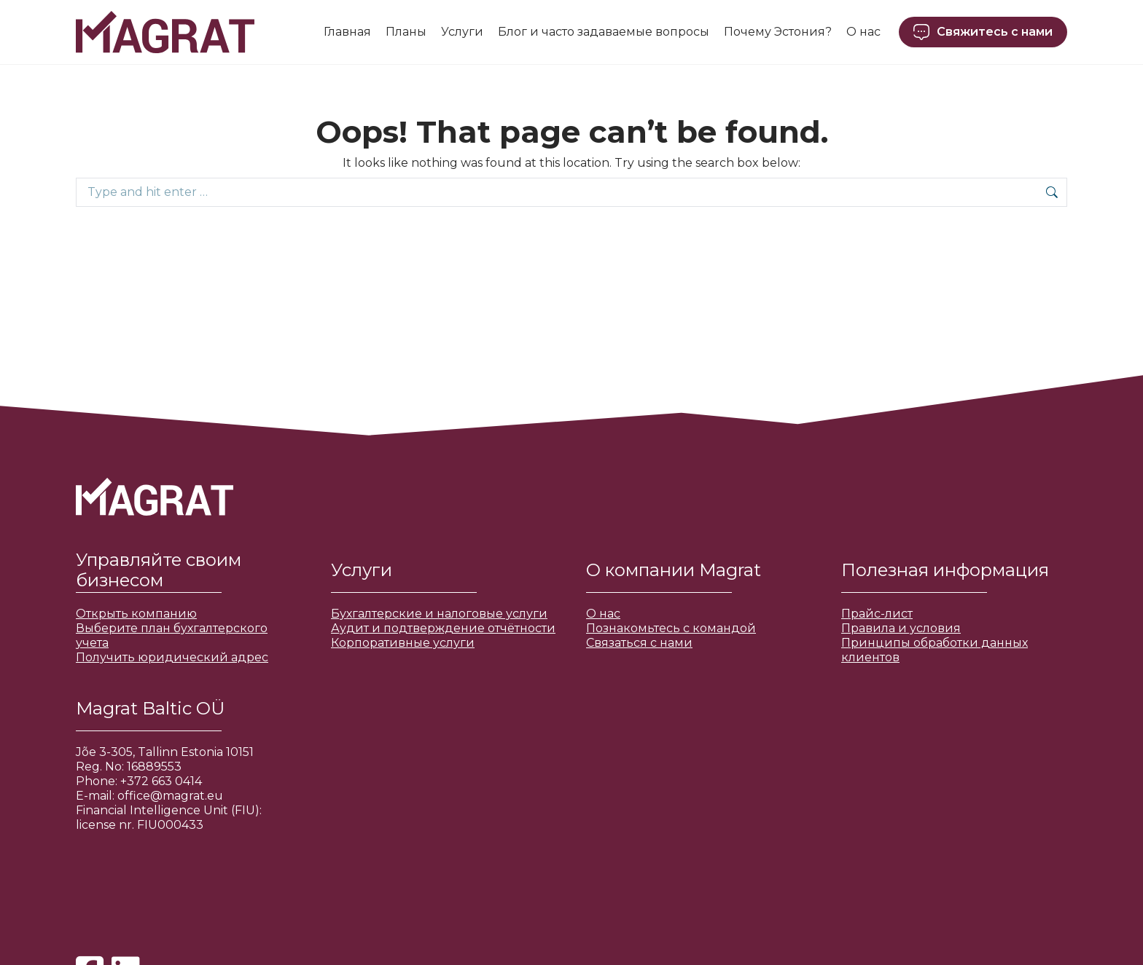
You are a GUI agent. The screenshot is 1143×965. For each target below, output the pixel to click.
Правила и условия (901, 628)
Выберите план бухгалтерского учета (172, 635)
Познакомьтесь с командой (671, 628)
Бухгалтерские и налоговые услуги (439, 614)
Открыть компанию (136, 614)
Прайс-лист (877, 614)
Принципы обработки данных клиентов (934, 650)
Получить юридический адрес (172, 657)
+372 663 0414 (161, 781)
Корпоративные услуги (403, 643)
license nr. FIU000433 (139, 825)
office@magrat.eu (170, 796)
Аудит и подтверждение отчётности (443, 628)
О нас (603, 614)
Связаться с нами (639, 643)
